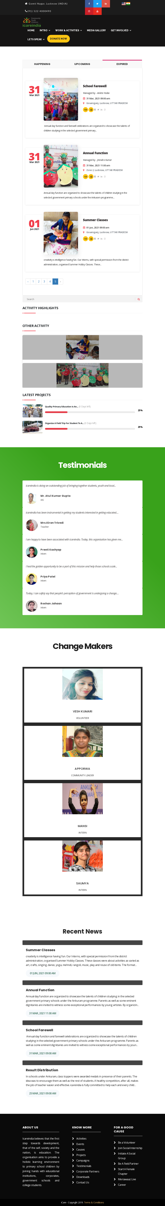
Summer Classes (95, 220)
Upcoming (82, 64)
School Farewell (94, 86)
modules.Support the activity (91, 110)
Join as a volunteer (85, 110)
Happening (42, 64)
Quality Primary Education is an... (61, 407)
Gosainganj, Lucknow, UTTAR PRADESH (107, 103)
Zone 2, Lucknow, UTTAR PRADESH (104, 170)
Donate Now (58, 38)
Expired (122, 64)
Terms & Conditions (94, 1202)
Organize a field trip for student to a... (64, 423)
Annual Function (95, 153)
